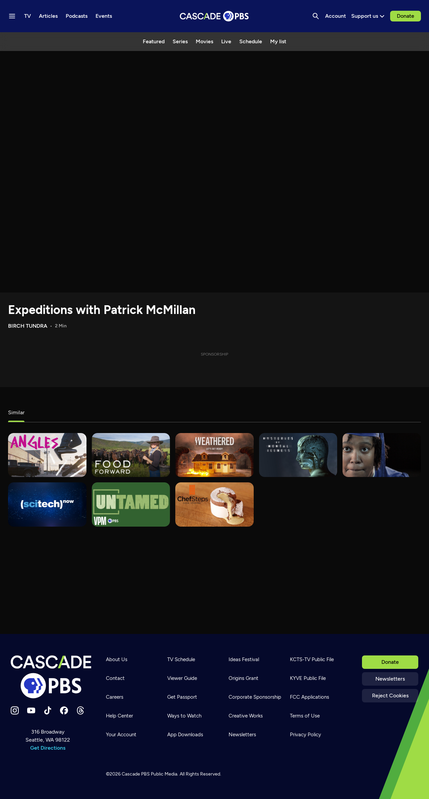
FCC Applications (309, 697)
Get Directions (47, 748)
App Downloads (185, 735)
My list (278, 41)
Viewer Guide (182, 678)
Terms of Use (305, 716)
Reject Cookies (390, 695)
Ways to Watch (184, 716)
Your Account (121, 735)
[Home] (51, 676)
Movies (204, 41)
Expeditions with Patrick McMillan (101, 310)
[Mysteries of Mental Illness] (298, 455)
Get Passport (182, 697)
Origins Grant (243, 678)
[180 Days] (382, 455)
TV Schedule (181, 659)
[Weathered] (214, 455)
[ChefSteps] (214, 504)
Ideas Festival (244, 659)
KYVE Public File (308, 678)
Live (226, 41)
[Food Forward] (131, 455)
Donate (405, 16)
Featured (154, 41)
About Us (116, 659)
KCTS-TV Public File (312, 659)
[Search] (316, 16)
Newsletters (390, 679)
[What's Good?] (47, 455)
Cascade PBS (136, 774)
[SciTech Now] (47, 504)
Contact (115, 678)
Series (180, 41)
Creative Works (246, 716)
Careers (114, 697)
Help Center (119, 716)
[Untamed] (131, 504)
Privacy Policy (305, 735)
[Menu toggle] (12, 16)
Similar (16, 412)
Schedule (250, 41)
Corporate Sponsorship (255, 697)
